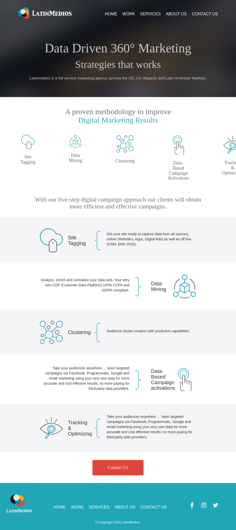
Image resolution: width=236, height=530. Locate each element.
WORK (128, 14)
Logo (45, 13)
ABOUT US (176, 14)
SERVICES (150, 14)
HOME (111, 14)
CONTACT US (205, 14)
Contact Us (118, 467)
